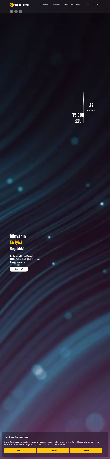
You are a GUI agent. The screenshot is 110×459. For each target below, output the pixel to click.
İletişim (95, 5)
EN (11, 11)
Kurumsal (44, 5)
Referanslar (68, 5)
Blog (78, 5)
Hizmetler (56, 5)
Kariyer (86, 5)
